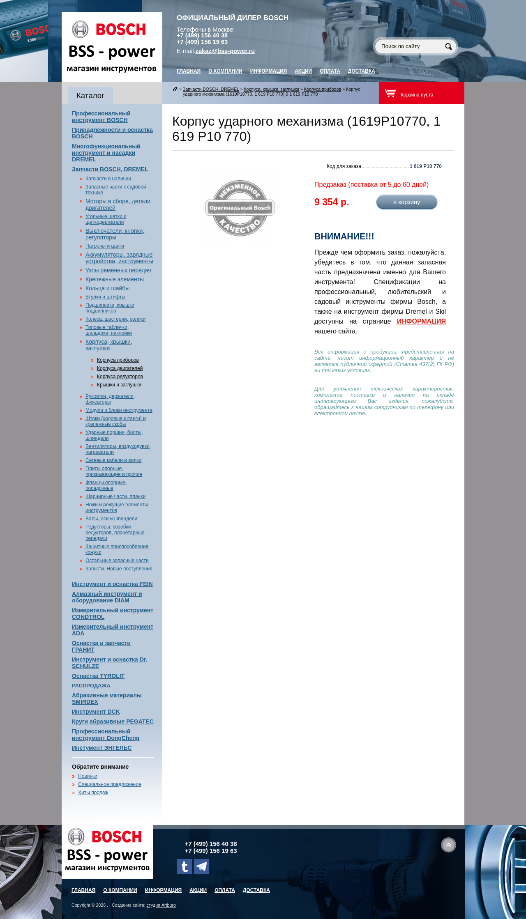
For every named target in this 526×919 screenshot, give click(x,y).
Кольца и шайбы (107, 288)
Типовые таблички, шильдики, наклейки (108, 330)
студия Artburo (161, 905)
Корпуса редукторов (120, 376)
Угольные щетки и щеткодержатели (106, 219)
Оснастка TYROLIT (98, 676)
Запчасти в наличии (108, 179)
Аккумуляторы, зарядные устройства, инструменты (119, 257)
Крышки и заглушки (119, 385)
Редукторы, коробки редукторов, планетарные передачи (115, 532)
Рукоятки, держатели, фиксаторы (110, 399)
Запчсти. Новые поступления (118, 569)
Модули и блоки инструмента (118, 410)
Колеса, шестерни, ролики (115, 319)
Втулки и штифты (105, 297)
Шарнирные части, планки (115, 496)
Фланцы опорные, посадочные (106, 485)
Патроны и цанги (104, 246)
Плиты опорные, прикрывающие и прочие (113, 471)
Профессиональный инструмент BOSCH (101, 116)
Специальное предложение (109, 784)
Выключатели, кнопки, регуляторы (114, 234)
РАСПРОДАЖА (91, 685)
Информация (268, 71)
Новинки (87, 776)
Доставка (361, 71)
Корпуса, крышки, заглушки (108, 345)
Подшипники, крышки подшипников (109, 308)
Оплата (330, 71)
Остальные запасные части (117, 560)
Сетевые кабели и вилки (113, 460)
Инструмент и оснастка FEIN (112, 584)
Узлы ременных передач (118, 270)
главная (189, 71)
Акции (303, 71)
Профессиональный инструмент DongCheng (105, 734)
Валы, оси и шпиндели (111, 519)
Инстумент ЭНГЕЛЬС (102, 747)
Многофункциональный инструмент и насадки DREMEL (106, 153)
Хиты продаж (93, 792)
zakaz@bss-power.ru (225, 51)
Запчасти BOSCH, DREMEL (110, 169)
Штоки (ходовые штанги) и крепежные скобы (115, 421)
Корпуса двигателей (120, 368)
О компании (225, 71)
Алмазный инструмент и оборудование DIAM (107, 597)
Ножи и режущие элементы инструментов (116, 507)
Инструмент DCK (96, 711)
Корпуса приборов (118, 360)
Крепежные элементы (114, 279)
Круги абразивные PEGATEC (113, 721)
